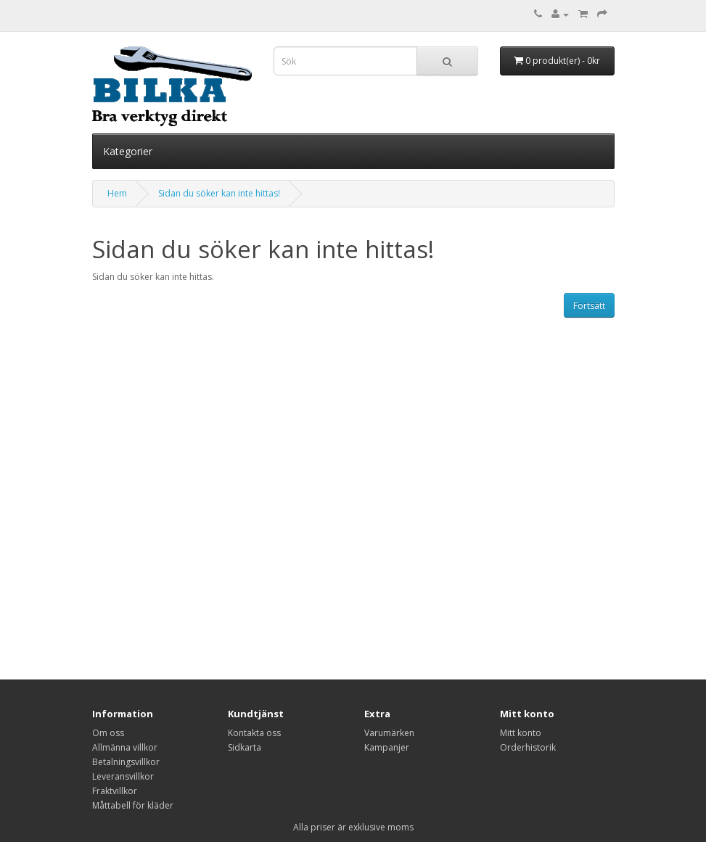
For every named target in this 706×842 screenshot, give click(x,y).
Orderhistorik (528, 747)
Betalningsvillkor (126, 762)
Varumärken (389, 733)
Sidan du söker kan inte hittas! (219, 193)
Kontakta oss (254, 733)
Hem (117, 193)
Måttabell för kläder (132, 805)
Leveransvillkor (123, 776)
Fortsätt (589, 306)
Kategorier (127, 151)
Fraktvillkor (114, 791)
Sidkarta (244, 747)
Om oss (108, 733)
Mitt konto (520, 733)
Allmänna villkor (124, 747)
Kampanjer (386, 747)
